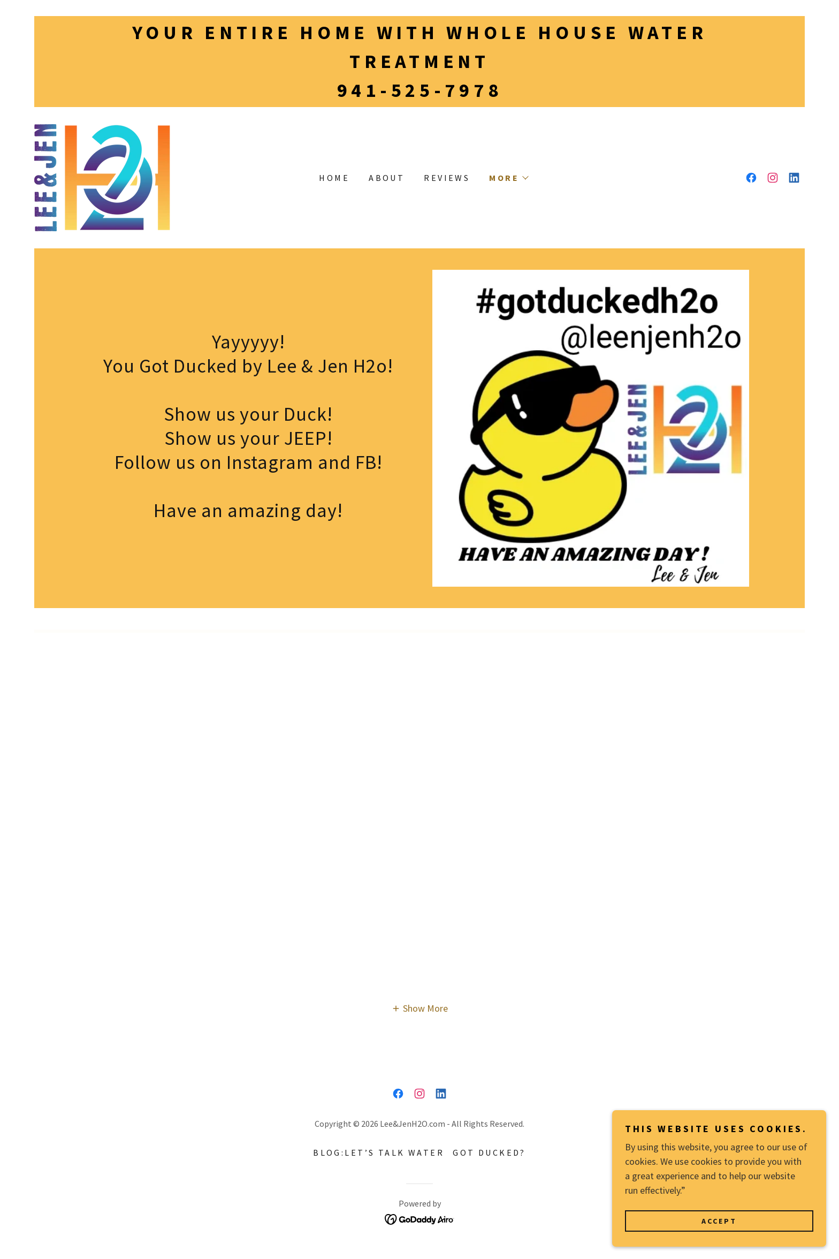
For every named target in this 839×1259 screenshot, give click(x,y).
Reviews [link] (447, 177)
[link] (102, 176)
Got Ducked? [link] (489, 1152)
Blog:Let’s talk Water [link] (378, 1152)
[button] (508, 177)
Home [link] (334, 177)
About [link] (387, 177)
